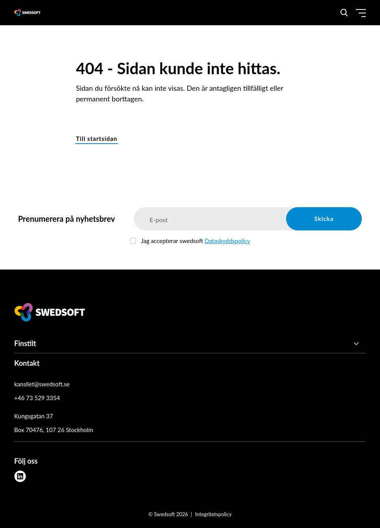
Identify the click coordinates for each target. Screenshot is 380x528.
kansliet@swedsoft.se (41, 384)
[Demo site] (27, 12)
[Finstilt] (190, 344)
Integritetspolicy (213, 514)
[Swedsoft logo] (49, 314)
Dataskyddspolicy (227, 240)
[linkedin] (20, 476)
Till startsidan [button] (97, 138)
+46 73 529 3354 (37, 397)
